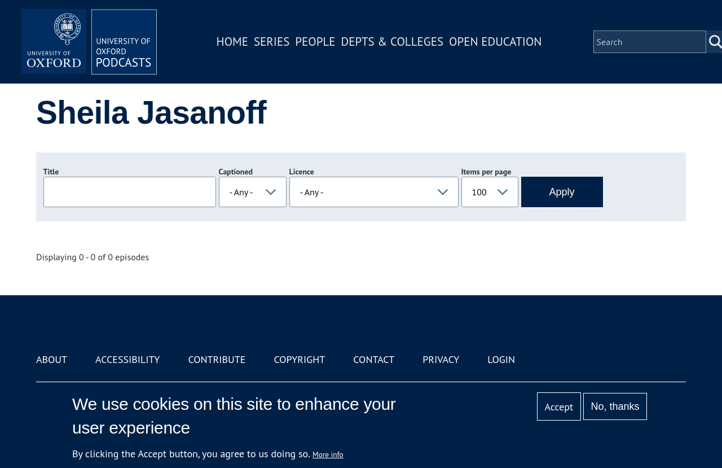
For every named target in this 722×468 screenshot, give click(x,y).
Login (501, 359)
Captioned (236, 172)
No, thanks (615, 406)
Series (271, 41)
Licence (301, 172)
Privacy (440, 359)
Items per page (486, 172)
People (315, 41)
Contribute (216, 359)
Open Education (495, 41)
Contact (373, 359)
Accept (558, 406)
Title (51, 172)
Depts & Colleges (392, 41)
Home (232, 41)
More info (328, 454)
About (51, 359)
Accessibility (127, 359)
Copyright (299, 359)
